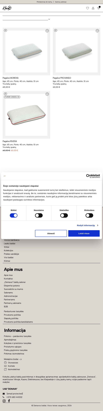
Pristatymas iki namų (44, 2)
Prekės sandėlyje (11, 254)
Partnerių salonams (12, 303)
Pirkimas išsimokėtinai (14, 353)
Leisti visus (83, 233)
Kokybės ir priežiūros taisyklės (17, 343)
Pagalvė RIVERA (10, 141)
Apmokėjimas (10, 340)
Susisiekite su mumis (13, 289)
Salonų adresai (60, 2)
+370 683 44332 (12, 397)
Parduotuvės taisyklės (14, 311)
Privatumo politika (12, 315)
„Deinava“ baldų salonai (14, 282)
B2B (6, 306)
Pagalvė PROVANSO (62, 78)
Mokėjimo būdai (11, 359)
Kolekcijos (8, 250)
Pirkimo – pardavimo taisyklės (17, 336)
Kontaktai (8, 278)
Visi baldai (8, 257)
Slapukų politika (11, 318)
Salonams (8, 292)
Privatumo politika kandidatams (18, 322)
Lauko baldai (9, 243)
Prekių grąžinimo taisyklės (15, 350)
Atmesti (51, 233)
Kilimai (7, 261)
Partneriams (9, 299)
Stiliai (6, 247)
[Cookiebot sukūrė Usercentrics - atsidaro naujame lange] (88, 176)
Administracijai (11, 296)
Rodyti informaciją (86, 225)
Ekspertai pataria (12, 285)
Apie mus (8, 275)
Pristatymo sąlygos (12, 347)
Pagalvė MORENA (11, 78)
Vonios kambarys (11, 240)
